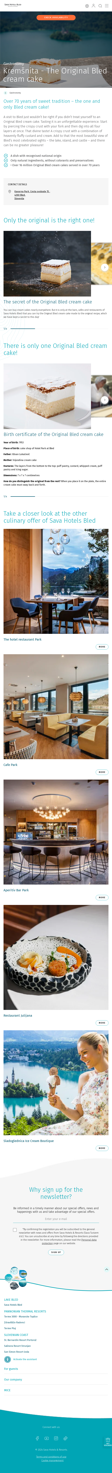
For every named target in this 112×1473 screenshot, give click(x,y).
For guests (11, 1369)
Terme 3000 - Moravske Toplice (21, 1316)
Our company (13, 1379)
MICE (7, 1390)
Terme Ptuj (10, 1328)
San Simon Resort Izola (16, 1351)
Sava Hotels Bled (13, 1304)
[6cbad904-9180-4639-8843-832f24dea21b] (56, 1219)
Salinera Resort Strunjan (17, 1346)
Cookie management (52, 1460)
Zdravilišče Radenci (14, 1322)
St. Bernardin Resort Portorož (20, 1340)
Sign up (56, 1252)
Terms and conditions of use (51, 1456)
